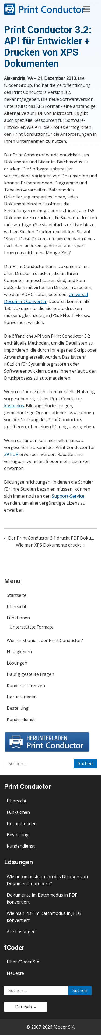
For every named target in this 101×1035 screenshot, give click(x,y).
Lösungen (17, 663)
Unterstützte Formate (31, 627)
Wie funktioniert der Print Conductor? (45, 640)
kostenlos (14, 406)
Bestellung (18, 708)
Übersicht (16, 606)
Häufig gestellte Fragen (30, 674)
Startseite (16, 595)
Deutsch (25, 1007)
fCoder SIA (64, 1027)
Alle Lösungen (21, 931)
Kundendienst (21, 719)
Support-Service (68, 496)
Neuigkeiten (19, 652)
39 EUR (11, 454)
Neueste (15, 973)
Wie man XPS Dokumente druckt (48, 545)
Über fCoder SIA (23, 962)
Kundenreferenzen (26, 685)
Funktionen (18, 618)
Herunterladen (22, 697)
